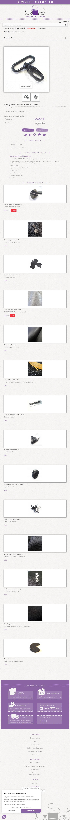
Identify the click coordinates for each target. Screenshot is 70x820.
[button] (4, 817)
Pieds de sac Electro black (12, 519)
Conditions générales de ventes (35, 748)
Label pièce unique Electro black (14, 414)
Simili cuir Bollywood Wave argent (12, 309)
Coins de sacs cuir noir (11, 659)
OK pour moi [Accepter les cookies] (31, 810)
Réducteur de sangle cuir (35, 774)
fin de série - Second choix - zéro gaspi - (35, 766)
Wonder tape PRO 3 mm (11, 379)
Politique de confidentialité (35, 751)
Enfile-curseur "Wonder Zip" (13, 589)
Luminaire (35, 773)
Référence (6, 108)
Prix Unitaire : (8, 119)
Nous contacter (35, 783)
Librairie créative (35, 769)
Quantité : (7, 123)
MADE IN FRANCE (35, 763)
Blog (35, 741)
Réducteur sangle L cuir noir (13, 275)
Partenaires (35, 755)
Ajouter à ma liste (42, 130)
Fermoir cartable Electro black (13, 484)
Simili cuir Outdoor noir (11, 345)
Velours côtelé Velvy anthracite (13, 554)
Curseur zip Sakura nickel (12, 240)
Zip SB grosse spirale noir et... (13, 204)
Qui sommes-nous (35, 738)
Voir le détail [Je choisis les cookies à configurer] (11, 810)
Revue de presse (35, 745)
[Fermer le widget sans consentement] (31, 788)
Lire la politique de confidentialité (14, 804)
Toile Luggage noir (9, 624)
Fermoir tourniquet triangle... (13, 449)
